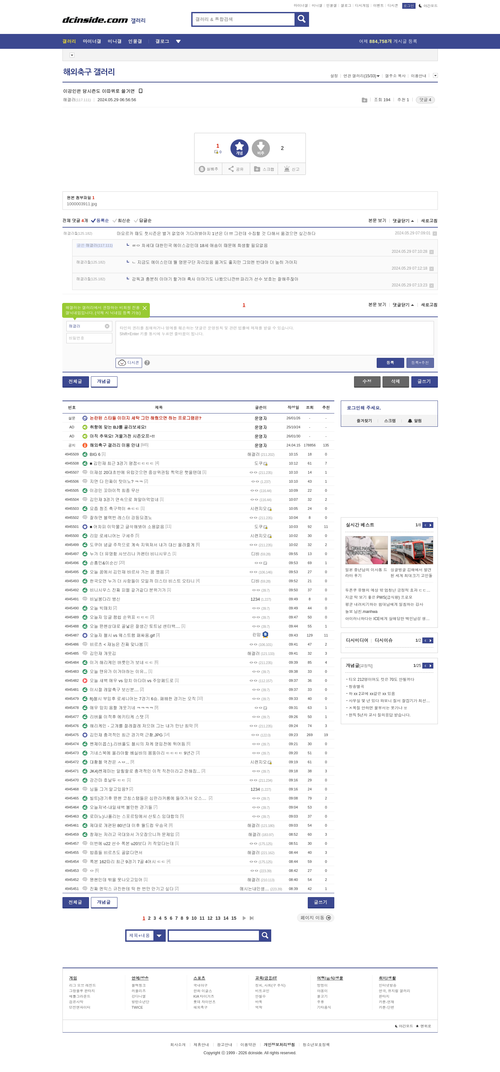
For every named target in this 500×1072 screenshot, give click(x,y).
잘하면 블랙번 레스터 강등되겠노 (117, 517)
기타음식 (324, 1007)
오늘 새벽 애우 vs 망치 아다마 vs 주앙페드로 (128, 680)
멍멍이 (322, 985)
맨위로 (423, 1026)
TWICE (137, 1007)
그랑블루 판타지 (82, 991)
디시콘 (393, 5)
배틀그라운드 (80, 996)
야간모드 (428, 6)
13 (218, 918)
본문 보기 (377, 220)
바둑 (258, 1002)
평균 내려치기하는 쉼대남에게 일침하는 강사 (384, 604)
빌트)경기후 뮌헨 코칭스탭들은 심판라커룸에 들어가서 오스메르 (145, 798)
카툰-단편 (386, 1007)
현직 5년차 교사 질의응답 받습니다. (380, 715)
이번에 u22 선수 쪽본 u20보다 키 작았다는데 (128, 843)
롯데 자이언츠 (205, 1002)
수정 (367, 381)
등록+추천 (420, 362)
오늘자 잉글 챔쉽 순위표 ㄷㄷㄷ (116, 617)
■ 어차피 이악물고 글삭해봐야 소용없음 (123, 526)
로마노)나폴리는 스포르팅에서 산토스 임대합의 (131, 816)
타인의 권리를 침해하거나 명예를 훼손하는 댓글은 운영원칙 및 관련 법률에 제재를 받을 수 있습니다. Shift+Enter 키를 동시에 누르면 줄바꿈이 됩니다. (207, 331)
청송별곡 (356, 686)
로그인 (409, 6)
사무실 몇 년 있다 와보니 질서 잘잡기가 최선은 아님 (391, 701)
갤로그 (346, 5)
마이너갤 (301, 5)
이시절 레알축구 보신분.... (111, 689)
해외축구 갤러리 (89, 72)
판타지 (384, 996)
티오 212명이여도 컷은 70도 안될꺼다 (382, 679)
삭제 (435, 233)
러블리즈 (139, 991)
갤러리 (69, 41)
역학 (258, 1007)
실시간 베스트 (360, 525)
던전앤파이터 (80, 1007)
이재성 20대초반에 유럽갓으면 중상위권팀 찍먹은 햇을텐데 (142, 472)
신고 (292, 169)
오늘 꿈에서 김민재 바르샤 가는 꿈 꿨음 (123, 572)
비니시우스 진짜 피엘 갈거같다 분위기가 (124, 590)
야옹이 (322, 991)
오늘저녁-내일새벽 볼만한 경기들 (117, 807)
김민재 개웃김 (99, 653)
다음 (244, 918)
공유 (236, 169)
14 (225, 918)
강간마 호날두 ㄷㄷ (104, 780)
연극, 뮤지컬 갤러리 (394, 991)
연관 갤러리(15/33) (361, 76)
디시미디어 (357, 640)
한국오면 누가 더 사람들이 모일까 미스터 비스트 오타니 (138, 581)
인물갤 (331, 5)
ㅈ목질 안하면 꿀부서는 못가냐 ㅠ (378, 708)
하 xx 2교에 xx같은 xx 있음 (372, 693)
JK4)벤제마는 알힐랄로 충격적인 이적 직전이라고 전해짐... (141, 771)
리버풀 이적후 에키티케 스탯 (113, 716)
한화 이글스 (203, 991)
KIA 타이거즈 (204, 996)
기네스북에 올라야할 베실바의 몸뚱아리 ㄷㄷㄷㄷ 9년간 (138, 753)
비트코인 (262, 991)
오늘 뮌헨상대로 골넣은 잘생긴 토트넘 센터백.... (131, 626)
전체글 (75, 381)
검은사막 (76, 1002)
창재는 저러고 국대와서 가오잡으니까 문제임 (128, 834)
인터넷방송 (388, 985)
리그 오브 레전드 (82, 985)
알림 (415, 421)
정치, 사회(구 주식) (270, 985)
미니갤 (317, 5)
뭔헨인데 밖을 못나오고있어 (112, 879)
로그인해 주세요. (364, 408)
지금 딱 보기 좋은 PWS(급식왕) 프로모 (379, 597)
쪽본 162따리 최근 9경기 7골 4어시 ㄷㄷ (124, 861)
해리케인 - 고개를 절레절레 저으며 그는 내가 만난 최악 (138, 726)
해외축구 (201, 1007)
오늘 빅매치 (97, 608)
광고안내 (224, 1045)
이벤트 (378, 5)
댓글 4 (425, 99)
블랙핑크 (139, 985)
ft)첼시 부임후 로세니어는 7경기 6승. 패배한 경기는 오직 (139, 698)
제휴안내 (201, 1045)
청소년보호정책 (316, 1045)
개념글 (104, 381)
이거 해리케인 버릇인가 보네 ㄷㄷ (118, 662)
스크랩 (364, 100)
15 (234, 918)
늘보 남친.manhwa (361, 611)
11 (202, 918)
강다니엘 (139, 996)
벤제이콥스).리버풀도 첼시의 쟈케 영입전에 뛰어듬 (134, 744)
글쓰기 (424, 381)
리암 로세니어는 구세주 (108, 535)
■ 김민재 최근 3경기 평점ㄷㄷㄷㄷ (118, 463)
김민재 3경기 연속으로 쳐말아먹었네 (121, 499)
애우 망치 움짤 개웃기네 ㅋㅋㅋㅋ (118, 707)
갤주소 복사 (395, 76)
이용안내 (419, 76)
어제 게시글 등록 (388, 41)
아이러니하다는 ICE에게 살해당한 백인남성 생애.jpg (389, 618)
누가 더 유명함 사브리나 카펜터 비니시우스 (127, 554)
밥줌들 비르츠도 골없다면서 (112, 852)
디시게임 (362, 5)
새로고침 (429, 221)
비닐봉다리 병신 (101, 599)
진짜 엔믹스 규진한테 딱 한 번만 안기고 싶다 (128, 888)
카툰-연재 (386, 1002)
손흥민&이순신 (100, 563)
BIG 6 (91, 454)
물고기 (322, 996)
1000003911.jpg (82, 203)
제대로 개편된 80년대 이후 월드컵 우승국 (125, 825)
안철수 (260, 996)
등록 (390, 362)
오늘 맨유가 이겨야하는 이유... (115, 671)
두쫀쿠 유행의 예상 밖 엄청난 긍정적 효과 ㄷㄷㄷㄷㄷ (389, 590)
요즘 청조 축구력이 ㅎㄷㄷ (111, 508)
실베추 (208, 169)
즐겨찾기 (364, 421)
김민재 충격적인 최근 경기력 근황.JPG (122, 735)
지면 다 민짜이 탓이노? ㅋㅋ (113, 481)
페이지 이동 (316, 917)
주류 (320, 1002)
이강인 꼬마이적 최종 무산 (111, 490)
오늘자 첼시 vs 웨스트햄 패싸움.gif (119, 635)
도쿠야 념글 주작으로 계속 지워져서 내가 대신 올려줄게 (138, 544)
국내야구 (201, 985)
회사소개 (178, 1045)
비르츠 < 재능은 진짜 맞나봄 (113, 644)
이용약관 (248, 1045)
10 (194, 918)
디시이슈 (384, 640)
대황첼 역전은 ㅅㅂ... (106, 762)
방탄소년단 (141, 1002)
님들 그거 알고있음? (105, 789)
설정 (334, 76)
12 (210, 918)
